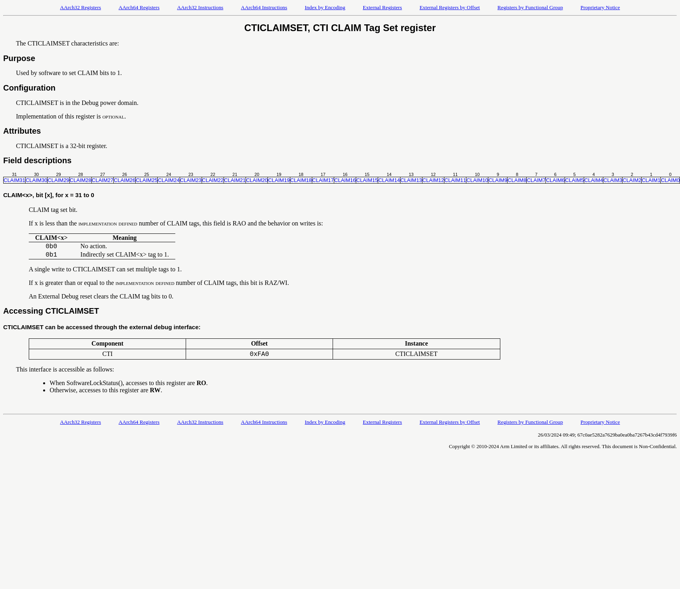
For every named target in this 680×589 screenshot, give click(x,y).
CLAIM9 (497, 180)
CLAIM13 (411, 180)
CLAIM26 (124, 180)
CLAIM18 (301, 180)
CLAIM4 (593, 180)
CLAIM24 (168, 180)
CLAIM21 (235, 180)
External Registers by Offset (450, 7)
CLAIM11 (455, 180)
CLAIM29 (58, 180)
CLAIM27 (102, 180)
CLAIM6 (555, 180)
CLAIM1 (651, 180)
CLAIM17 (323, 180)
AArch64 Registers (139, 7)
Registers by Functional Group (530, 7)
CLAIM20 (257, 180)
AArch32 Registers (80, 7)
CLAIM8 (517, 180)
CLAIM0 (670, 180)
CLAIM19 (278, 180)
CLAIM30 (36, 180)
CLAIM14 (389, 180)
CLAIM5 (574, 180)
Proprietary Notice (600, 7)
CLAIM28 (80, 180)
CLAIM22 (213, 180)
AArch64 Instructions (264, 7)
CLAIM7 (536, 180)
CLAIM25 (146, 180)
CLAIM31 (14, 180)
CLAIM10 (477, 180)
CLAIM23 (191, 180)
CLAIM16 (345, 180)
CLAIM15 (367, 180)
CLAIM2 (632, 180)
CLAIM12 (433, 180)
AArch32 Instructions (200, 7)
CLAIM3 (612, 180)
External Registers (382, 7)
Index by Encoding (325, 7)
